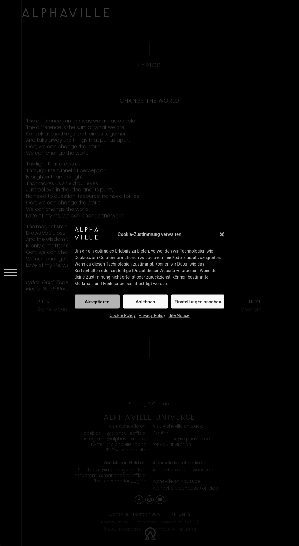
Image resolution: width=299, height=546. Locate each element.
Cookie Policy (122, 315)
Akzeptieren (97, 301)
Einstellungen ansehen (197, 301)
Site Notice (179, 315)
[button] (222, 234)
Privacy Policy (152, 315)
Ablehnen (145, 301)
